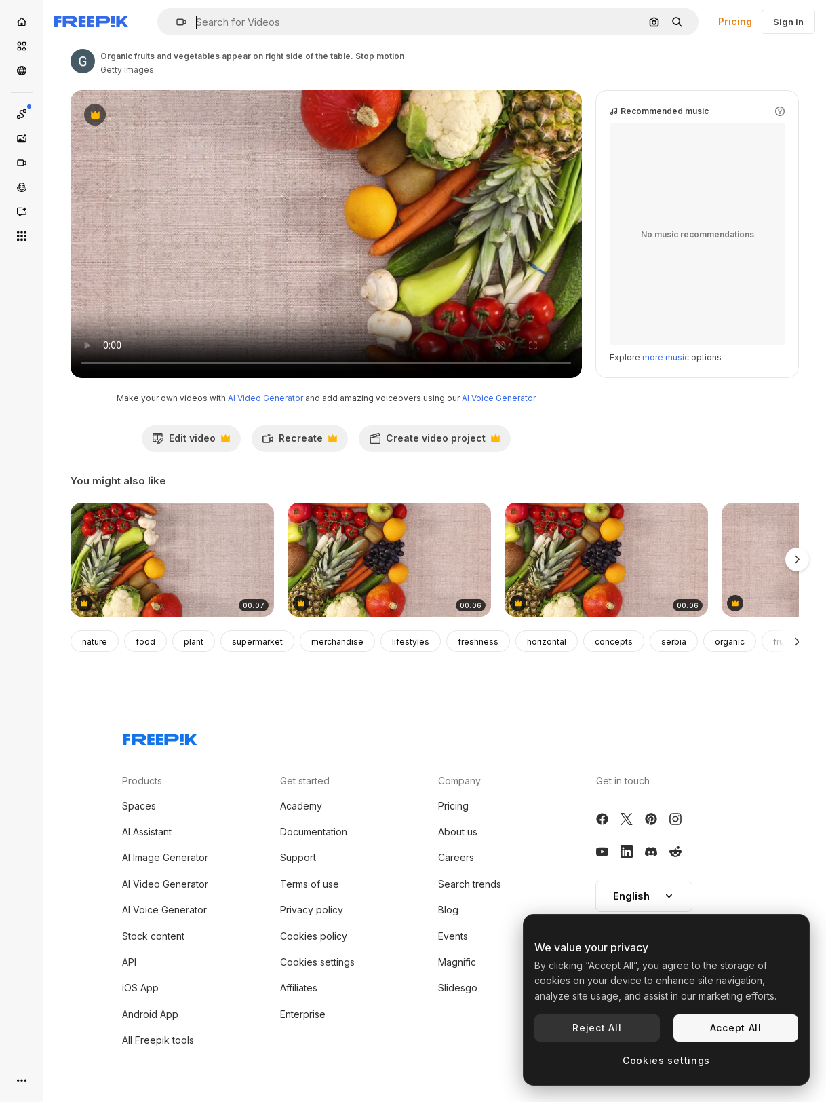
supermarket (257, 641)
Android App (150, 1014)
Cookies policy (313, 936)
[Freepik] (91, 21)
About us (457, 831)
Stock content (153, 936)
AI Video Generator (265, 398)
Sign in (788, 21)
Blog (448, 909)
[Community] (22, 70)
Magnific (457, 962)
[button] (176, 22)
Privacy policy (311, 909)
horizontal (546, 641)
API (129, 962)
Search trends (469, 884)
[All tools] (22, 236)
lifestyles (410, 641)
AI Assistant (147, 831)
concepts (614, 641)
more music (665, 357)
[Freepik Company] (160, 737)
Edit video (191, 441)
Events (453, 936)
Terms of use (309, 884)
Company (459, 780)
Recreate (299, 441)
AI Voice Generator (499, 398)
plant (193, 641)
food (145, 641)
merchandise (337, 641)
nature (94, 641)
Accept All (736, 1027)
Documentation (313, 831)
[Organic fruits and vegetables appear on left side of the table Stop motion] (172, 560)
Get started (305, 780)
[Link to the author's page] (83, 61)
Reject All (596, 1027)
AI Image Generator (165, 857)
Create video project (434, 441)
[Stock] (22, 46)
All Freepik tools (158, 1040)
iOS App (140, 987)
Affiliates (298, 987)
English (644, 896)
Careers (456, 857)
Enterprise (303, 1014)
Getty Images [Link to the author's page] (127, 69)
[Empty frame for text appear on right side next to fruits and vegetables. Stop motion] (389, 560)
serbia (673, 641)
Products (142, 780)
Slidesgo (457, 987)
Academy (301, 806)
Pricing (735, 21)
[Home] (22, 22)
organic (730, 641)
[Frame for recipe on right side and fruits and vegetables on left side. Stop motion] (606, 560)
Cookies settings (317, 962)
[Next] (797, 641)
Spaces (139, 806)
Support (298, 857)
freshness (478, 641)
